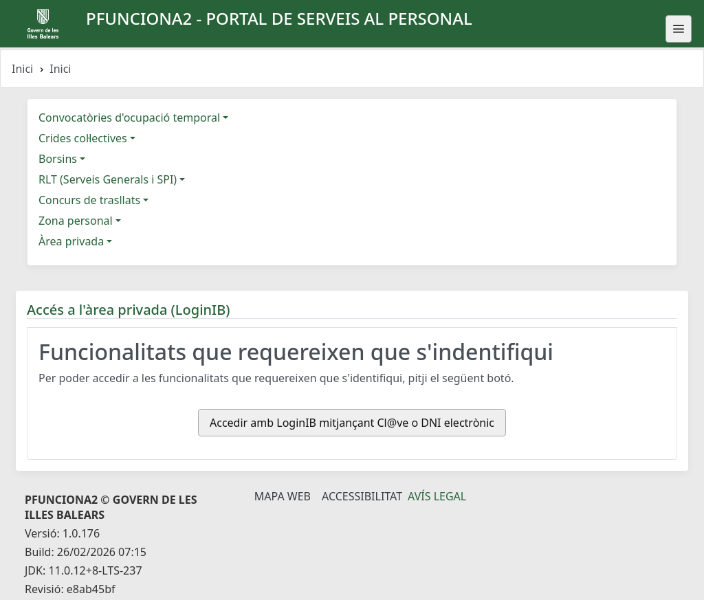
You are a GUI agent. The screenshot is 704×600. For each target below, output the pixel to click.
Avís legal (437, 496)
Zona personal (75, 220)
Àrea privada (71, 241)
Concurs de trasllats (89, 200)
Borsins (57, 158)
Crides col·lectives (82, 138)
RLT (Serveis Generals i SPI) (107, 179)
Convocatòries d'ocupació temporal (129, 117)
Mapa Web (282, 496)
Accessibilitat (362, 496)
